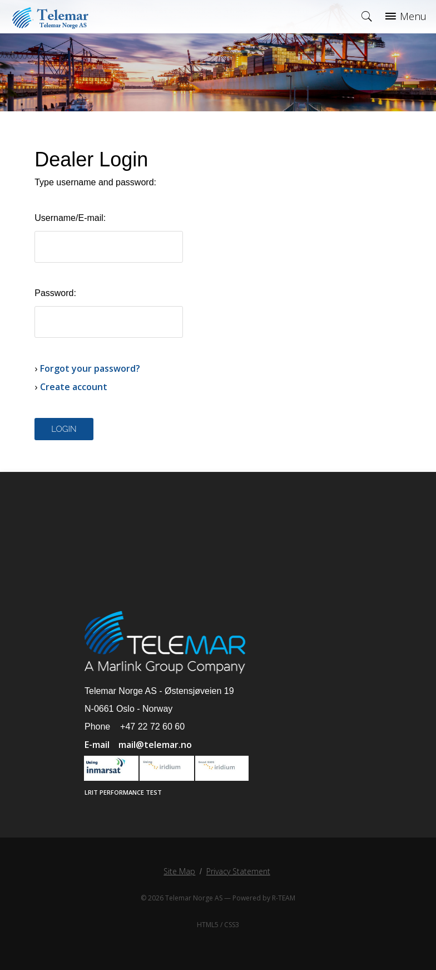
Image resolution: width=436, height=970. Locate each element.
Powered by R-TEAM (263, 898)
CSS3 (231, 924)
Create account (73, 387)
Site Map (179, 871)
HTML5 (208, 924)
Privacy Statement (238, 871)
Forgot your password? (90, 368)
